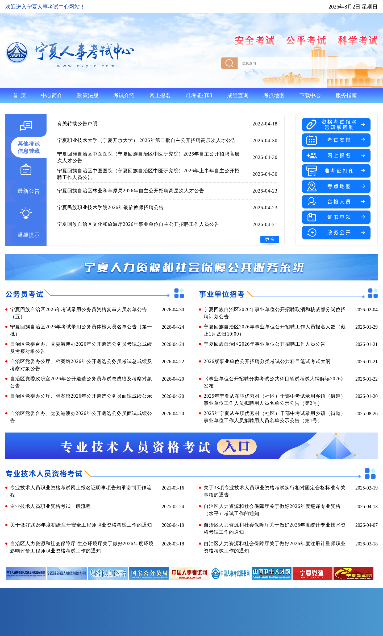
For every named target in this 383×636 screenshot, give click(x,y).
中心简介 (51, 95)
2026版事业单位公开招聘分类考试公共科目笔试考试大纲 (267, 361)
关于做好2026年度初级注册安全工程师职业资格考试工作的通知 (81, 525)
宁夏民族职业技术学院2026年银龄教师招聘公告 (110, 207)
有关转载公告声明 (77, 123)
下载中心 (310, 95)
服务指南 (346, 95)
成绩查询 (237, 95)
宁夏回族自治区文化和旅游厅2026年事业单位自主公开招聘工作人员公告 (138, 224)
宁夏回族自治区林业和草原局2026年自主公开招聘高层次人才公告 (130, 190)
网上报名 (160, 95)
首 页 (19, 95)
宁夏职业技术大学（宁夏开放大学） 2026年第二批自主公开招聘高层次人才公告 (146, 140)
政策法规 (87, 95)
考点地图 (274, 95)
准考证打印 (199, 95)
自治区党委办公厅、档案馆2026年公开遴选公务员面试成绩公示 (81, 396)
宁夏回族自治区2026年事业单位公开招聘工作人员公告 (265, 344)
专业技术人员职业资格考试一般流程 (50, 506)
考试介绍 (124, 95)
